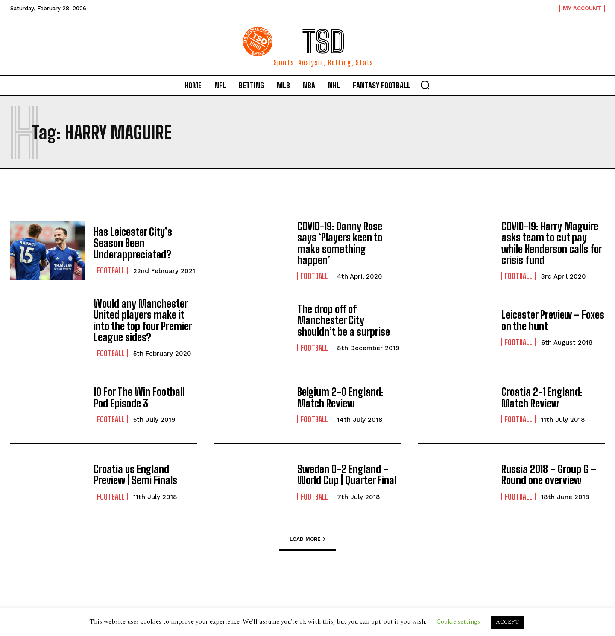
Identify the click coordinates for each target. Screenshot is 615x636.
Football (110, 270)
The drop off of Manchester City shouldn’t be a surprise (343, 320)
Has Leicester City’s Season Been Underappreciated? (133, 243)
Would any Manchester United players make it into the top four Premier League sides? (143, 320)
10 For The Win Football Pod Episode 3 (139, 397)
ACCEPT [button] (507, 622)
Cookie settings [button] (458, 622)
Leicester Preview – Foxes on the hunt (552, 320)
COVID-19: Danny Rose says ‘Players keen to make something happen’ (339, 243)
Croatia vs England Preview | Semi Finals (135, 474)
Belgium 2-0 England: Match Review (340, 397)
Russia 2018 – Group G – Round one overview (548, 474)
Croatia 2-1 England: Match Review (542, 397)
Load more (307, 539)
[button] (425, 85)
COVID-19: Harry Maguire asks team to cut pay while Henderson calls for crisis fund (551, 243)
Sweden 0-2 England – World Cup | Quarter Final (346, 474)
